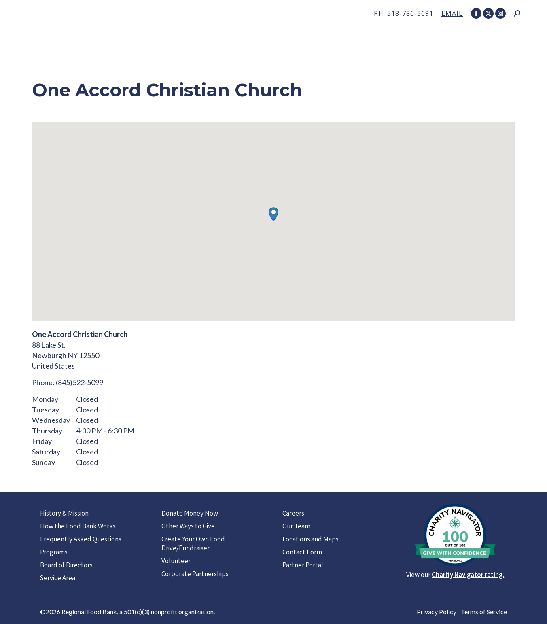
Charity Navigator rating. (468, 576)
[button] (273, 214)
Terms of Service (484, 612)
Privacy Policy (436, 612)
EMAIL (452, 13)
